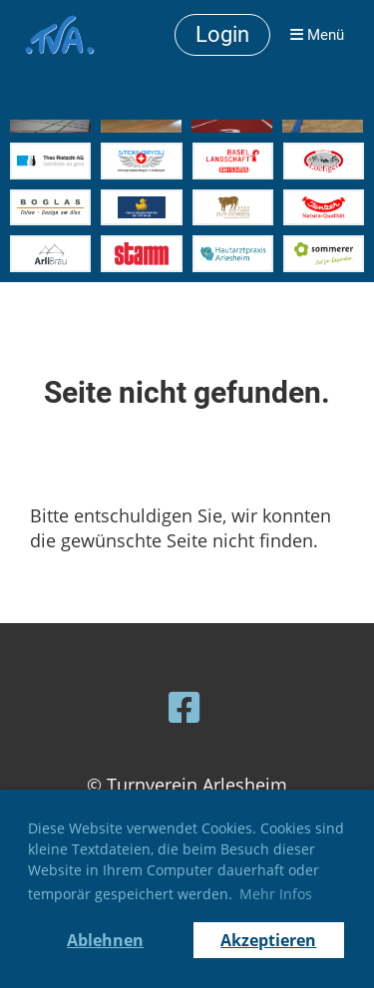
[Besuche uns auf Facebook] (184, 707)
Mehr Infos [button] (275, 893)
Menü (317, 35)
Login (222, 34)
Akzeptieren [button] (268, 940)
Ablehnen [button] (105, 940)
